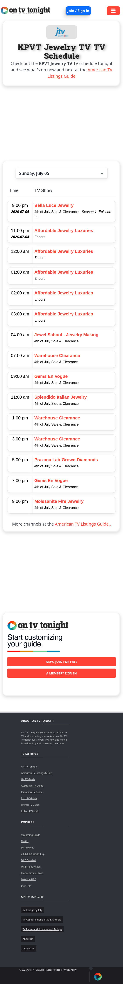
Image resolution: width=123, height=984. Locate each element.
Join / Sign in (78, 10)
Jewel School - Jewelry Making (66, 334)
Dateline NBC (28, 879)
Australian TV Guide (32, 785)
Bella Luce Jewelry (54, 205)
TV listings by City (32, 910)
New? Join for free (61, 662)
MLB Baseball (28, 860)
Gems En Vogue (51, 376)
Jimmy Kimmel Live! (32, 873)
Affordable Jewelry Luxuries (63, 230)
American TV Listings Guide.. (83, 524)
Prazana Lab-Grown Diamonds (66, 459)
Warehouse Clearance (57, 355)
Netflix (25, 841)
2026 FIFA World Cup (33, 853)
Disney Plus (27, 847)
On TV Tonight (29, 766)
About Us (28, 938)
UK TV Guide (28, 779)
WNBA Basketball (31, 866)
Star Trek (26, 885)
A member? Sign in (61, 673)
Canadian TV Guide (32, 792)
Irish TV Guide (29, 798)
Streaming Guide (30, 834)
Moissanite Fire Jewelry (59, 501)
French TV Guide (30, 804)
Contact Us (29, 948)
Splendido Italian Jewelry (60, 397)
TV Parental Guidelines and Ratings (42, 929)
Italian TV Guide (30, 811)
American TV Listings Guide (36, 773)
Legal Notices (53, 969)
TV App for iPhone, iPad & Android (42, 919)
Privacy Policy (69, 969)
